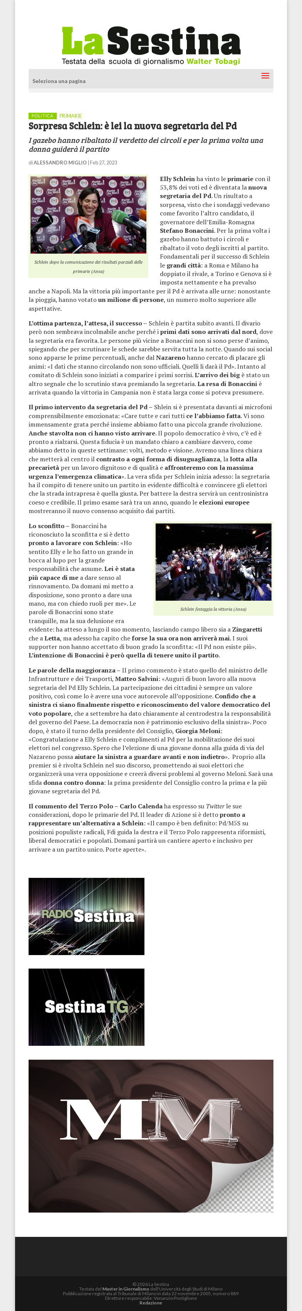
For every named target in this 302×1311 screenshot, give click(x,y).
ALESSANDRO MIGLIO (60, 162)
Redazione (150, 1303)
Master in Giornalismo (125, 1289)
